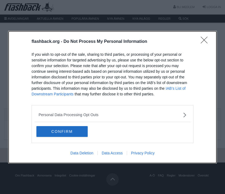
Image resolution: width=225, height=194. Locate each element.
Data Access (112, 153)
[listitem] (112, 115)
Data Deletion (81, 153)
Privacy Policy (143, 153)
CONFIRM (62, 131)
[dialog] (112, 97)
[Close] (206, 42)
